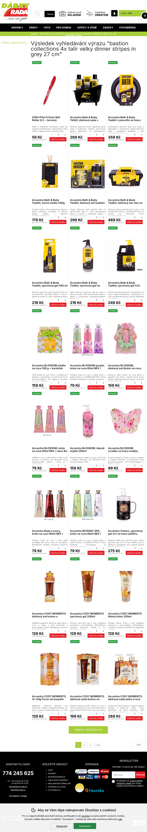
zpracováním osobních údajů (129, 781)
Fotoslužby (74, 35)
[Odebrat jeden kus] (52, 134)
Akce (50, 770)
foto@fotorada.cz (18, 790)
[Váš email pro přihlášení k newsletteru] (123, 774)
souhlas (85, 816)
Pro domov (63, 27)
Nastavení (61, 826)
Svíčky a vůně (87, 27)
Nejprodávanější (56, 777)
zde (120, 819)
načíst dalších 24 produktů (88, 731)
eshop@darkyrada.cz (18, 786)
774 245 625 (18, 773)
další (139, 744)
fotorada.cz (54, 790)
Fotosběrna (127, 27)
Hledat (50, 14)
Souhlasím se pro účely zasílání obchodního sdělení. (128, 783)
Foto (47, 27)
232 (98, 745)
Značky (108, 27)
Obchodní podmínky (58, 780)
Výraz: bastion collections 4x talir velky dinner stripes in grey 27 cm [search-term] (15, 42)
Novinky (17, 27)
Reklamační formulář (59, 783)
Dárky (33, 27)
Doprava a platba (57, 787)
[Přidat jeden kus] (65, 134)
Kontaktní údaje (18, 795)
